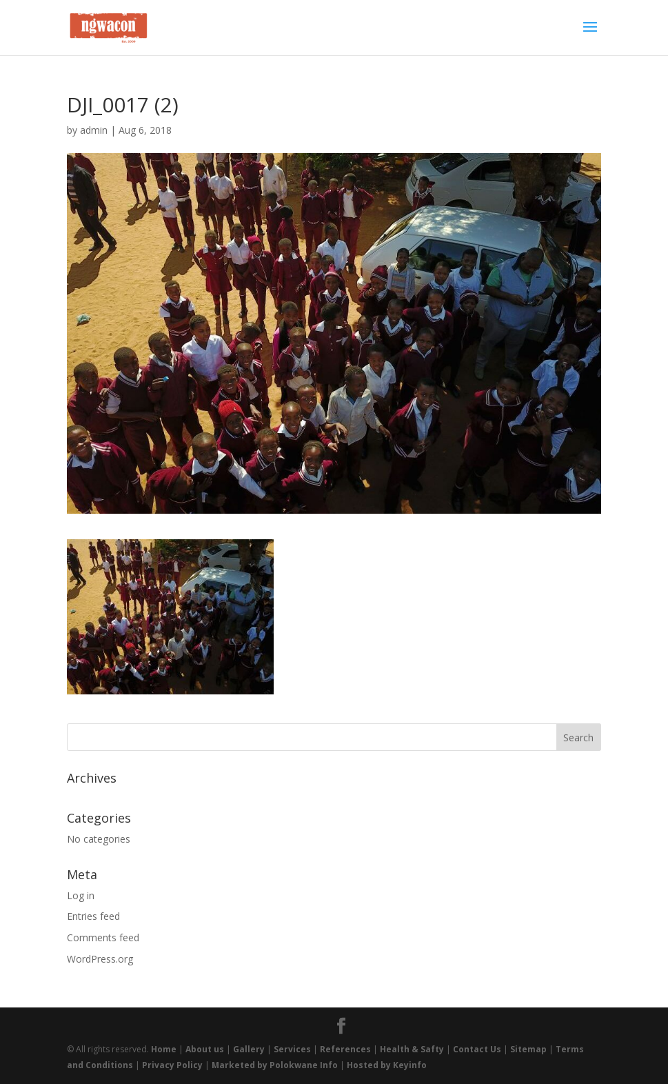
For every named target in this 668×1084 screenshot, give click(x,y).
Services (292, 1049)
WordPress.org (100, 958)
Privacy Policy (172, 1065)
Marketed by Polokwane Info (275, 1065)
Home (163, 1049)
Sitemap (528, 1049)
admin (94, 130)
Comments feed (103, 937)
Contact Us (477, 1049)
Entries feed (93, 916)
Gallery (249, 1049)
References (345, 1049)
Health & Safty (412, 1049)
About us (204, 1049)
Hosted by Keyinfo (387, 1065)
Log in (80, 895)
